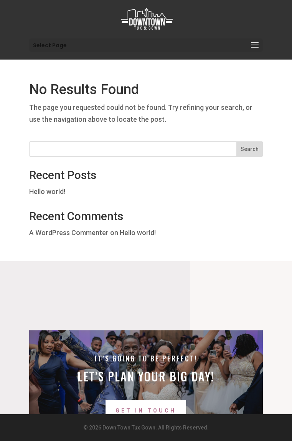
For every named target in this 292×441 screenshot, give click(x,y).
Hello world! (47, 191)
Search (250, 149)
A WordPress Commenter (69, 233)
